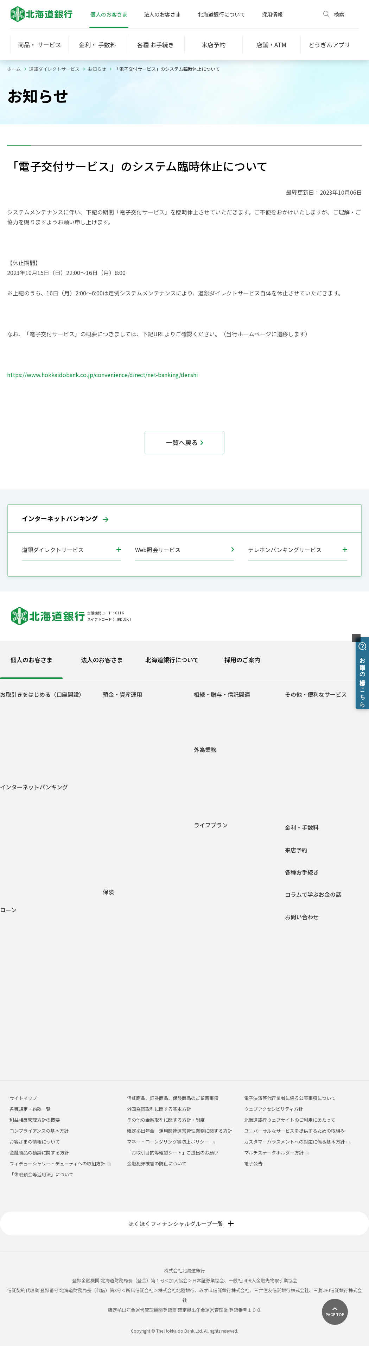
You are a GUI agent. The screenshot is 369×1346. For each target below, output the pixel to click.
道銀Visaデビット (24, 765)
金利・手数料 (302, 827)
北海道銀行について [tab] (172, 659)
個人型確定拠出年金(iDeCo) (136, 843)
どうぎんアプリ (22, 717)
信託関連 (208, 728)
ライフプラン (211, 825)
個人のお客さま (108, 14)
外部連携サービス (309, 744)
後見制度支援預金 (126, 738)
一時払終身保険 (124, 956)
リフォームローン (24, 964)
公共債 (115, 822)
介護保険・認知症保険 (131, 915)
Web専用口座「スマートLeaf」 (38, 728)
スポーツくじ (304, 755)
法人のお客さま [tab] (102, 659)
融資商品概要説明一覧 (28, 1046)
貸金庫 (297, 775)
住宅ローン (17, 922)
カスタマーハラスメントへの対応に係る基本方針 (297, 1141)
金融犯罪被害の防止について (156, 1163)
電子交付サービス (24, 847)
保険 (108, 892)
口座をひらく (19, 707)
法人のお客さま (162, 14)
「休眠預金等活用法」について (41, 1174)
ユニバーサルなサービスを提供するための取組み (294, 1130)
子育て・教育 (213, 878)
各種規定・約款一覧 (26, 1056)
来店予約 (296, 850)
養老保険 (117, 976)
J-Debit (298, 796)
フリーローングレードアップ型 (41, 993)
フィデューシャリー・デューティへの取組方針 (60, 1163)
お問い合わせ (302, 917)
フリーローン (19, 984)
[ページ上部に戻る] (335, 1312)
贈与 (204, 717)
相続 (204, 707)
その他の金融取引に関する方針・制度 (166, 1119)
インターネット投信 (26, 857)
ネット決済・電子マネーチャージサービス (329, 721)
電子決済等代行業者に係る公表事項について (290, 1098)
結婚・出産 (210, 868)
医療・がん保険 (124, 905)
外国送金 (208, 762)
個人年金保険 (122, 935)
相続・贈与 (210, 909)
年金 (295, 785)
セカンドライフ (215, 899)
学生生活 (208, 837)
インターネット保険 (128, 997)
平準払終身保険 (124, 966)
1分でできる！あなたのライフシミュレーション (146, 856)
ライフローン (19, 974)
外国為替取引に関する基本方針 (159, 1109)
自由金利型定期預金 (128, 765)
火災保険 (18, 931)
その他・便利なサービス (316, 694)
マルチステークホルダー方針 (276, 1152)
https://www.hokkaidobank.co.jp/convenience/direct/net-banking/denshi (102, 374)
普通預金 (117, 707)
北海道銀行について (221, 14)
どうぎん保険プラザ (128, 1007)
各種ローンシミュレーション (35, 1036)
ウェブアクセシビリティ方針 (273, 1109)
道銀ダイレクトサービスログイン (31, 803)
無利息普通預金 (124, 728)
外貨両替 (208, 783)
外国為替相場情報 (217, 793)
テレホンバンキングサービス (285, 549)
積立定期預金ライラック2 (134, 792)
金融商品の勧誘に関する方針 (39, 1152)
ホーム (14, 68)
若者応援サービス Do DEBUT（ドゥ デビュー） (49, 751)
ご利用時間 (17, 827)
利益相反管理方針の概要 (34, 1119)
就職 (204, 848)
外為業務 (205, 749)
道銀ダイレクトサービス (54, 68)
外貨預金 (117, 832)
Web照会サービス (184, 549)
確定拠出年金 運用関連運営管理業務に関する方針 (179, 1130)
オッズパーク (304, 765)
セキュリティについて (28, 878)
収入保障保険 (122, 925)
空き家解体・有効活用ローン (35, 1026)
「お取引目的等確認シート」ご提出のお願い (172, 1152)
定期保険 (117, 946)
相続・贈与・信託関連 (222, 694)
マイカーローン (21, 943)
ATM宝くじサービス (311, 707)
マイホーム (210, 888)
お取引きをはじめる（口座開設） (42, 694)
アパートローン (21, 1005)
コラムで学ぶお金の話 (313, 894)
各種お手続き (302, 872)
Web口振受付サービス (314, 734)
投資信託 (117, 812)
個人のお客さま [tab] (31, 659)
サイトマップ (23, 1098)
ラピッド (15, 1016)
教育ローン (17, 954)
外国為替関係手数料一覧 (224, 803)
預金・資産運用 (122, 694)
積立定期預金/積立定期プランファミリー (145, 778)
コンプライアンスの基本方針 (39, 1130)
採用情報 (272, 14)
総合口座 (117, 717)
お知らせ (97, 68)
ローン (8, 910)
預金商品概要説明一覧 (131, 802)
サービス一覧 (19, 837)
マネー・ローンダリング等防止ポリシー (171, 1141)
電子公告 (253, 1163)
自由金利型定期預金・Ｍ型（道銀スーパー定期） (147, 751)
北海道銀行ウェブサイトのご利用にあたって (289, 1119)
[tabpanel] (184, 871)
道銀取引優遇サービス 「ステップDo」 (46, 738)
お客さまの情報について (34, 1141)
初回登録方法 (19, 816)
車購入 (206, 858)
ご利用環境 (17, 867)
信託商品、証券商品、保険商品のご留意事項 (172, 1098)
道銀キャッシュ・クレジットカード (327, 805)
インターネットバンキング (65, 518)
